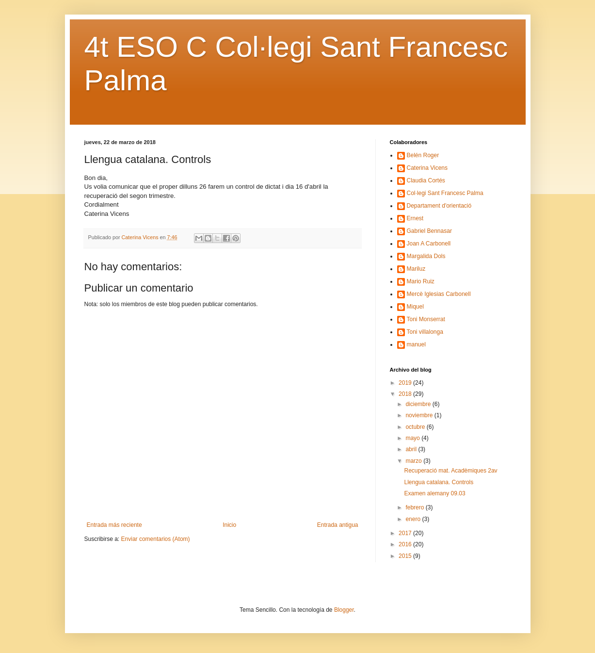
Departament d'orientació (439, 205)
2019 (406, 382)
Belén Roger (423, 155)
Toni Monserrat (426, 319)
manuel (416, 344)
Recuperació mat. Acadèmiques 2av (450, 470)
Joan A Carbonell (429, 243)
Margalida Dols (426, 256)
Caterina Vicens (427, 167)
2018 (406, 394)
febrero (415, 507)
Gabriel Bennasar (429, 231)
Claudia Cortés (426, 180)
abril (411, 449)
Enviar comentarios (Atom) (155, 539)
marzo (414, 460)
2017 (406, 533)
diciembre (418, 404)
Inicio (229, 525)
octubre (415, 427)
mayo (413, 438)
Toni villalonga (425, 331)
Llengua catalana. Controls (438, 482)
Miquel (415, 306)
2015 (406, 556)
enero (413, 519)
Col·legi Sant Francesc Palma (445, 193)
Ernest (415, 218)
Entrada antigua (337, 525)
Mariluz (416, 268)
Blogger (344, 609)
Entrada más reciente (114, 525)
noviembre (419, 415)
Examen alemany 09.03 (434, 493)
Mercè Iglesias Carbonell (439, 294)
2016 (406, 544)
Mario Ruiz (420, 281)
